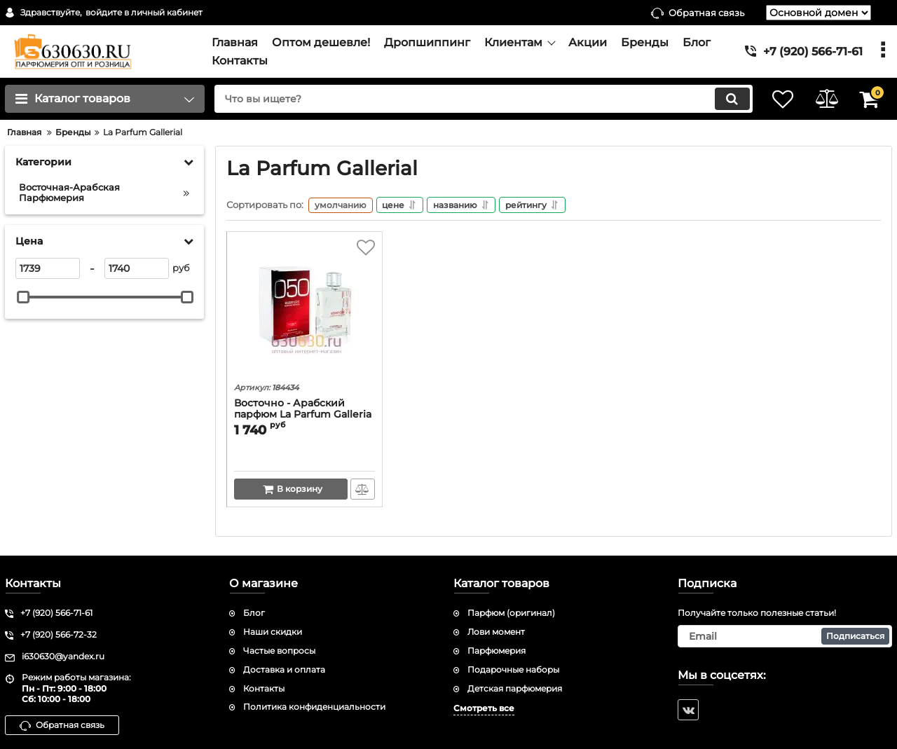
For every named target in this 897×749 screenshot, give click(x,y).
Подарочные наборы (513, 669)
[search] (474, 99)
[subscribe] (785, 636)
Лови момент (496, 631)
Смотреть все (483, 708)
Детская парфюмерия (514, 688)
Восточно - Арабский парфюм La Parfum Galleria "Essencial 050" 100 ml (302, 416)
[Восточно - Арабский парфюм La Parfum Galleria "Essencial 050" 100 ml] (304, 310)
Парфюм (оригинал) (511, 613)
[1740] (136, 268)
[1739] (47, 268)
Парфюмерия (496, 650)
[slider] (23, 297)
